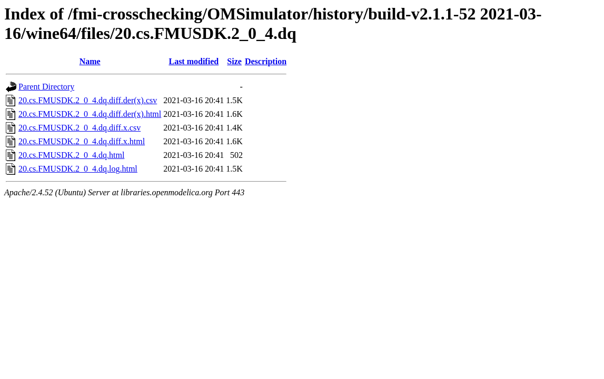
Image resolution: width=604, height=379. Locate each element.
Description (265, 61)
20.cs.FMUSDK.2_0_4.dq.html (71, 155)
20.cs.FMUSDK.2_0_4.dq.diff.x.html (81, 141)
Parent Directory (46, 86)
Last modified (194, 61)
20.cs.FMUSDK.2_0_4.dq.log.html (77, 168)
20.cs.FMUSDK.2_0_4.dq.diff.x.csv (79, 127)
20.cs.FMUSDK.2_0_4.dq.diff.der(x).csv (87, 100)
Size (234, 61)
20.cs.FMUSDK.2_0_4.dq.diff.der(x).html (89, 113)
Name (90, 61)
